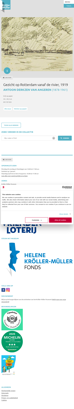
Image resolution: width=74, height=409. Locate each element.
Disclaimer (4, 395)
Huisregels (5, 393)
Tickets (68, 6)
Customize (37, 220)
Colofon (4, 400)
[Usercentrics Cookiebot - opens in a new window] (63, 187)
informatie (6, 69)
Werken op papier (20, 109)
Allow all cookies (60, 220)
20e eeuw (7, 109)
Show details (63, 214)
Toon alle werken (11, 125)
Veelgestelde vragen (8, 391)
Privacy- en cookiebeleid (9, 398)
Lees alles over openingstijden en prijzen (14, 176)
